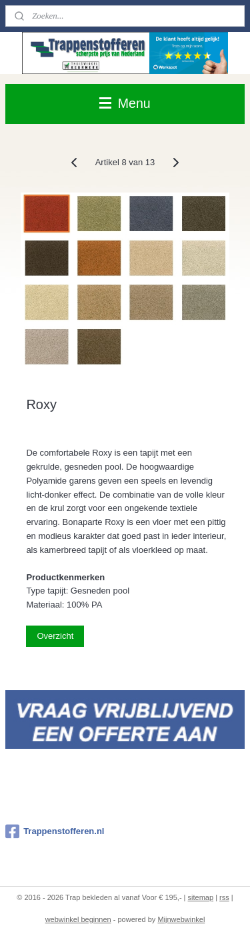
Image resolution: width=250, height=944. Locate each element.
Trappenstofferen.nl (54, 831)
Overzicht (55, 636)
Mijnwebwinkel (181, 919)
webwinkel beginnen (78, 919)
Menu (124, 103)
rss (224, 897)
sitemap (201, 897)
